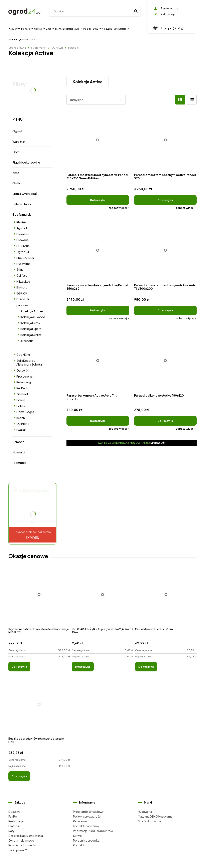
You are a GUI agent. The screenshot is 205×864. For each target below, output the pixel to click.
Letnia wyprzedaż (24, 193)
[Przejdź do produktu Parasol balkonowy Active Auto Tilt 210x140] (97, 360)
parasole (22, 305)
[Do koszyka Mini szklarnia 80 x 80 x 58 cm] (146, 666)
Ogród (17, 131)
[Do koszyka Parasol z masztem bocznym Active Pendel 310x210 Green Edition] (97, 200)
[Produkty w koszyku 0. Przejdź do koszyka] (172, 28)
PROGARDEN (25, 257)
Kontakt (78, 845)
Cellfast (21, 275)
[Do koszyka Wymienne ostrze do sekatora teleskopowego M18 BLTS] (19, 666)
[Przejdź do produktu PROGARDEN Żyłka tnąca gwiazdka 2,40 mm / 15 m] (102, 599)
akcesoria (26, 341)
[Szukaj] (135, 11)
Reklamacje (16, 821)
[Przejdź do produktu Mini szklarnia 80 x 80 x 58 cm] (166, 599)
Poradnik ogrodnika (86, 840)
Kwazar (21, 429)
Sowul (20, 400)
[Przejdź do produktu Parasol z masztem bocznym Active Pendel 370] (165, 140)
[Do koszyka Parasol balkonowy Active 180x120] (165, 421)
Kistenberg (23, 382)
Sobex (20, 406)
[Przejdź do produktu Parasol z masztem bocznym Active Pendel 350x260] (97, 250)
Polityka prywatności (87, 816)
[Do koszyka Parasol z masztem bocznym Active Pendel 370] (165, 200)
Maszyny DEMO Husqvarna (155, 816)
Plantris (21, 222)
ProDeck (22, 388)
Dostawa (14, 811)
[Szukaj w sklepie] (91, 11)
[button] (119, 208)
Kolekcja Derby (30, 323)
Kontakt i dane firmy (86, 826)
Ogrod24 (22, 252)
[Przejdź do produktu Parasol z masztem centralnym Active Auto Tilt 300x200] (165, 250)
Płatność (14, 826)
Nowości (18, 452)
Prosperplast (25, 376)
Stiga (19, 269)
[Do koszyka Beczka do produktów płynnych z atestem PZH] (19, 776)
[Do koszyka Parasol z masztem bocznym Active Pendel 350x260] (97, 310)
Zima (15, 173)
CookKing (23, 354)
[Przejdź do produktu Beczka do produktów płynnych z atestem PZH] (39, 708)
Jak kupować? (17, 850)
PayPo (12, 816)
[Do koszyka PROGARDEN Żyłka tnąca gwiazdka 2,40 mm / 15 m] (83, 666)
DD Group (23, 246)
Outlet (17, 183)
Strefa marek (21, 214)
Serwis (77, 835)
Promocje (19, 462)
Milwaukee (23, 281)
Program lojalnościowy (88, 811)
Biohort (21, 287)
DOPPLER (22, 299)
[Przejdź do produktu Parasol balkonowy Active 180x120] (165, 360)
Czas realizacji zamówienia (25, 835)
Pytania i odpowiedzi (22, 845)
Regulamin (80, 821)
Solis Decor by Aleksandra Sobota (29, 362)
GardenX (22, 370)
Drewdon (22, 234)
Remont (18, 442)
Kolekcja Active (31, 311)
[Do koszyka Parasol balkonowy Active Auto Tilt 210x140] (97, 421)
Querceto (22, 423)
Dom (15, 152)
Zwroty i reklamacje (21, 840)
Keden (20, 418)
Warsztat (18, 141)
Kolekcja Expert (30, 329)
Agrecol (21, 228)
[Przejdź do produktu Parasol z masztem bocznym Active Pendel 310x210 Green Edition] (97, 140)
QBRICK (21, 293)
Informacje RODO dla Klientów (93, 831)
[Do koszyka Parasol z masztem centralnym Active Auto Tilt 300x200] (165, 310)
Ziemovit (22, 394)
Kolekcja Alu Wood (32, 317)
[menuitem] (14, 28)
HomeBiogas (25, 412)
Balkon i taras (21, 204)
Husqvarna (23, 263)
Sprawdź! (157, 442)
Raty (11, 831)
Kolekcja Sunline (31, 335)
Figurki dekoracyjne (26, 162)
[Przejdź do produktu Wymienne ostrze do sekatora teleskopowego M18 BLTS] (39, 599)
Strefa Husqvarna (149, 821)
